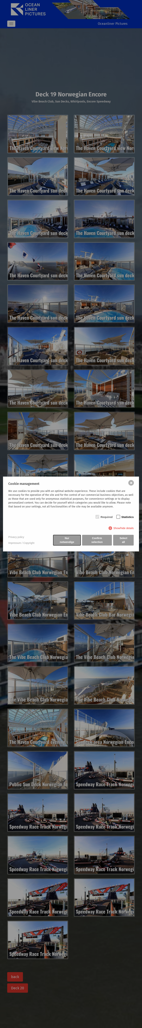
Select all (123, 540)
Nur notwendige (67, 540)
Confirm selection (97, 540)
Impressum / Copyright (21, 542)
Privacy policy (16, 537)
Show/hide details (123, 528)
